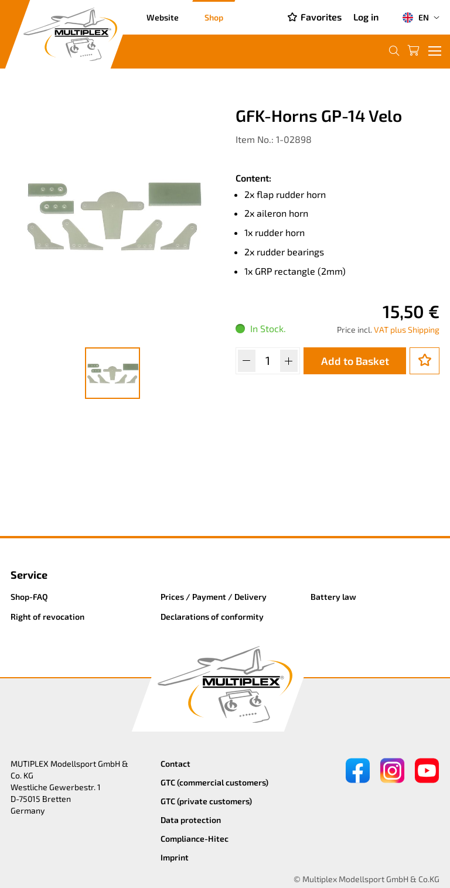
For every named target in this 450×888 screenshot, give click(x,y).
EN (415, 17)
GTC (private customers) (206, 801)
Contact (175, 764)
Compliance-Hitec (195, 838)
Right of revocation (47, 616)
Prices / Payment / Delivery (214, 597)
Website (162, 17)
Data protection (191, 820)
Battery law (333, 597)
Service (29, 574)
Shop (213, 17)
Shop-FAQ (29, 597)
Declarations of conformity (212, 616)
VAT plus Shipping (406, 329)
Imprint (175, 857)
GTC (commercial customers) (214, 782)
